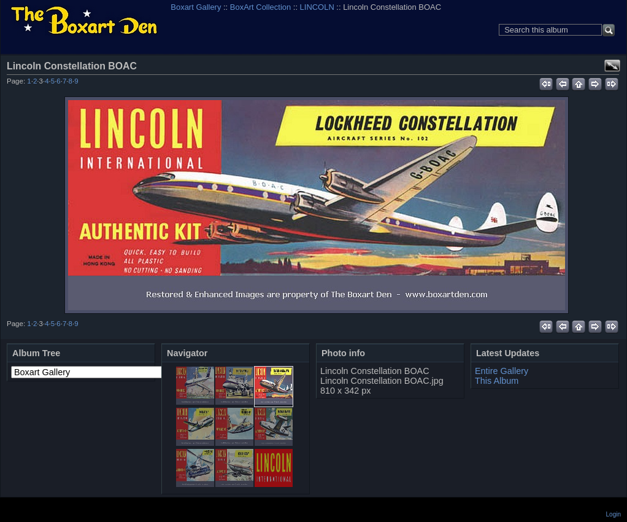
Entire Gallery (501, 371)
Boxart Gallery (196, 7)
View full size (612, 65)
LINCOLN (317, 7)
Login (613, 514)
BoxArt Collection (260, 7)
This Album (496, 381)
